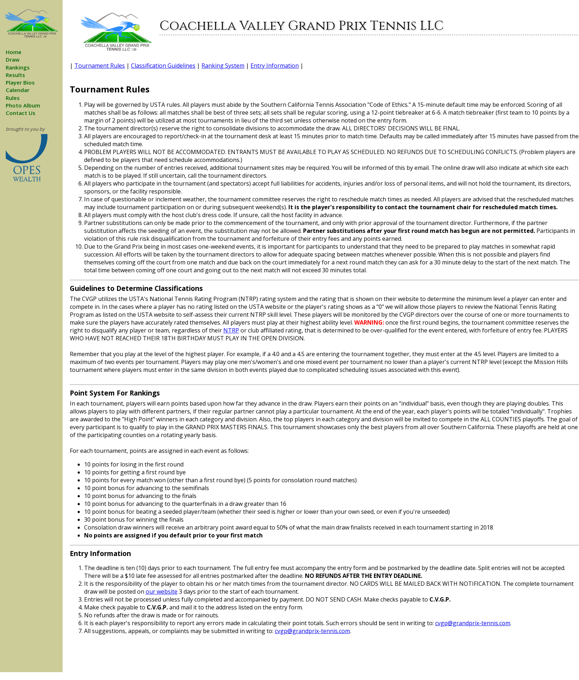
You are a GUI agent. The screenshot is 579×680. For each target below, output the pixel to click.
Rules (13, 97)
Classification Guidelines (163, 66)
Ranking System (222, 66)
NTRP (231, 330)
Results (15, 74)
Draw (12, 59)
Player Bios (20, 82)
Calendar (17, 90)
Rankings (18, 67)
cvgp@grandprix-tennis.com (472, 623)
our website (161, 591)
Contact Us (20, 112)
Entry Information (274, 66)
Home (13, 52)
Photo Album (23, 105)
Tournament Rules (99, 66)
